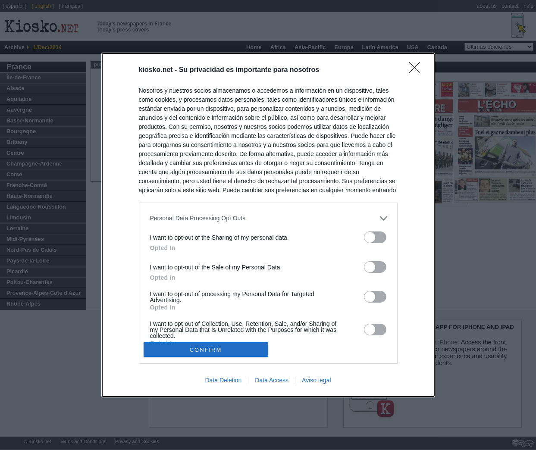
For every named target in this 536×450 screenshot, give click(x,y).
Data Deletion (223, 380)
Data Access (271, 380)
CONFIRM (206, 349)
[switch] (375, 237)
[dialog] (268, 225)
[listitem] (268, 218)
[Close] (417, 70)
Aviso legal (316, 380)
